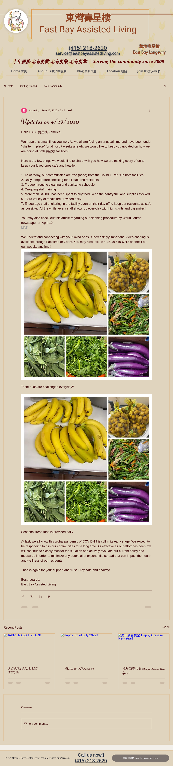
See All (165, 627)
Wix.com (65, 757)
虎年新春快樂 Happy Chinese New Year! (144, 671)
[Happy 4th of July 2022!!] (86, 648)
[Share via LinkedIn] (40, 596)
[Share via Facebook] (23, 596)
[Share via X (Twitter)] (31, 596)
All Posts (8, 86)
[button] (165, 86)
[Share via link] (48, 596)
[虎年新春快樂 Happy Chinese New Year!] (143, 648)
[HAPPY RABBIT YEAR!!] (29, 648)
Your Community (53, 86)
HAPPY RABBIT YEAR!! (22, 670)
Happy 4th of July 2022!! (79, 668)
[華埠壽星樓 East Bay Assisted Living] (140, 758)
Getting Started (28, 86)
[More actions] (150, 110)
